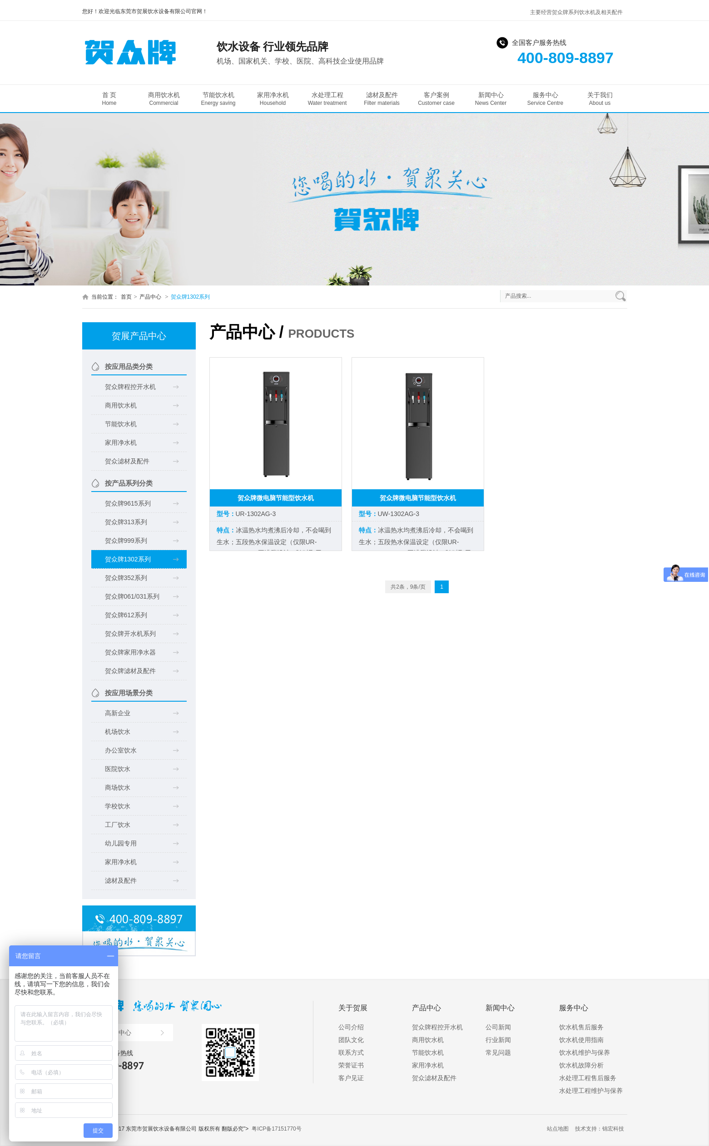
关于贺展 (352, 1008)
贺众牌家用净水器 (130, 652)
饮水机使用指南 (581, 1039)
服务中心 (545, 99)
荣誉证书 (351, 1065)
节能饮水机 (218, 99)
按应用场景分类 (129, 693)
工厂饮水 (117, 824)
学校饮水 (117, 806)
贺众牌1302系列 (190, 297)
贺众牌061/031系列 (132, 596)
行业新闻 (498, 1039)
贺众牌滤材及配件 (130, 670)
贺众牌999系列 (126, 540)
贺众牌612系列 (126, 615)
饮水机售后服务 (581, 1027)
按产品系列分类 (129, 483)
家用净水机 (273, 99)
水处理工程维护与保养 (591, 1090)
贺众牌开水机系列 (130, 633)
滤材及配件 (382, 99)
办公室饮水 (121, 750)
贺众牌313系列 (126, 522)
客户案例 (436, 99)
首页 (126, 297)
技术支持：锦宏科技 (599, 1129)
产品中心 (151, 297)
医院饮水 (117, 768)
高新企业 (117, 713)
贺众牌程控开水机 (130, 386)
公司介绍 (351, 1027)
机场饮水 (117, 731)
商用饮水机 (164, 99)
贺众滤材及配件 (127, 461)
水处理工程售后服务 (587, 1078)
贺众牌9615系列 (128, 503)
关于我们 (600, 99)
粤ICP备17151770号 (276, 1129)
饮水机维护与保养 (584, 1052)
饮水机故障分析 (581, 1065)
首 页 (109, 99)
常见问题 (498, 1052)
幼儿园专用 (121, 843)
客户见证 (351, 1078)
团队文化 (351, 1039)
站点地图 (558, 1129)
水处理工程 (327, 99)
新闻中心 (491, 99)
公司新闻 (498, 1027)
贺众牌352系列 (126, 577)
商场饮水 (117, 787)
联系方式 (351, 1052)
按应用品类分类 (129, 366)
